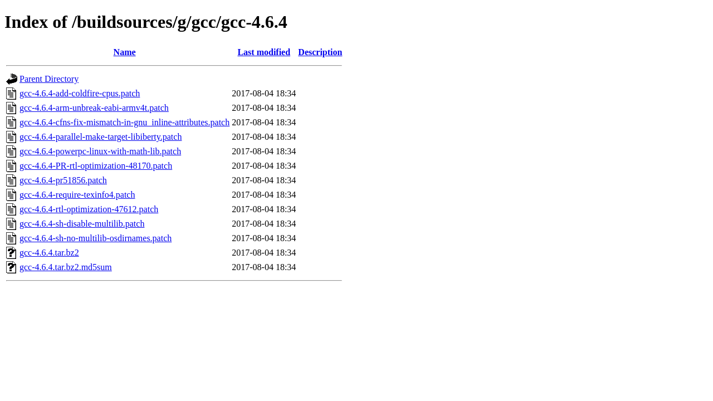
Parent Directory (49, 79)
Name (125, 52)
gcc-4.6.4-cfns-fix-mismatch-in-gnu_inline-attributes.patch (124, 122)
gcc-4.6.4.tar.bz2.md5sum (65, 267)
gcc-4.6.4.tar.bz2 (49, 252)
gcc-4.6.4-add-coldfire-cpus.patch (79, 93)
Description (320, 52)
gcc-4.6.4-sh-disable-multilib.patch (81, 223)
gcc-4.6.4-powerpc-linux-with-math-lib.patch (100, 151)
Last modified (263, 52)
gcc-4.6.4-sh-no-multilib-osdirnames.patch (95, 238)
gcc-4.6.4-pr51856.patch (63, 180)
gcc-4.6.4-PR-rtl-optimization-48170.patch (95, 165)
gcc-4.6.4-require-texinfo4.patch (77, 194)
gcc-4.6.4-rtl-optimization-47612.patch (88, 209)
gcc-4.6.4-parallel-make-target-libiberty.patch (100, 136)
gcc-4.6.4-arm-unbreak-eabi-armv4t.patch (94, 108)
